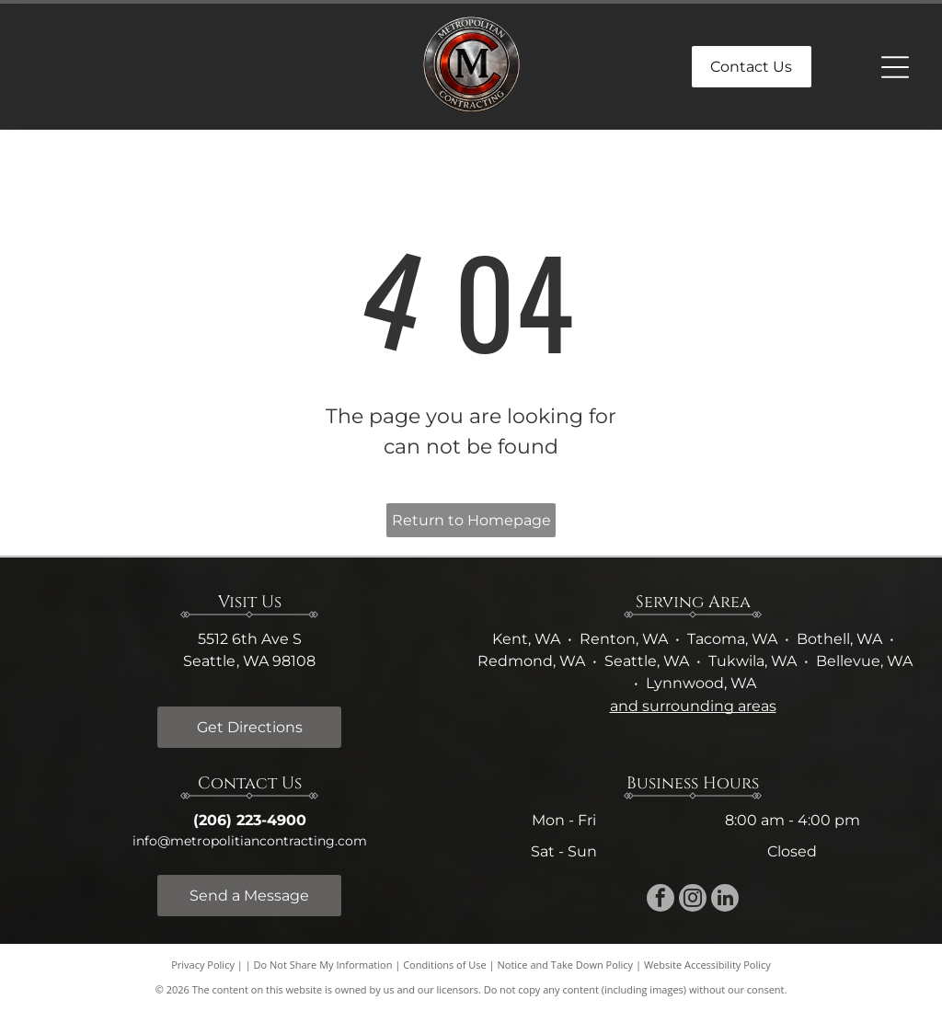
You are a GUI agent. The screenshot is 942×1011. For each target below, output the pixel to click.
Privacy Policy (203, 964)
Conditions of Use (445, 964)
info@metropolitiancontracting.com (249, 841)
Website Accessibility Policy (707, 964)
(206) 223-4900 (249, 820)
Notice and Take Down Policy (566, 964)
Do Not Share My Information (323, 964)
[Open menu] (895, 67)
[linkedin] (725, 900)
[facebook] (660, 900)
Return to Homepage (471, 520)
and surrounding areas (693, 706)
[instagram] (692, 900)
